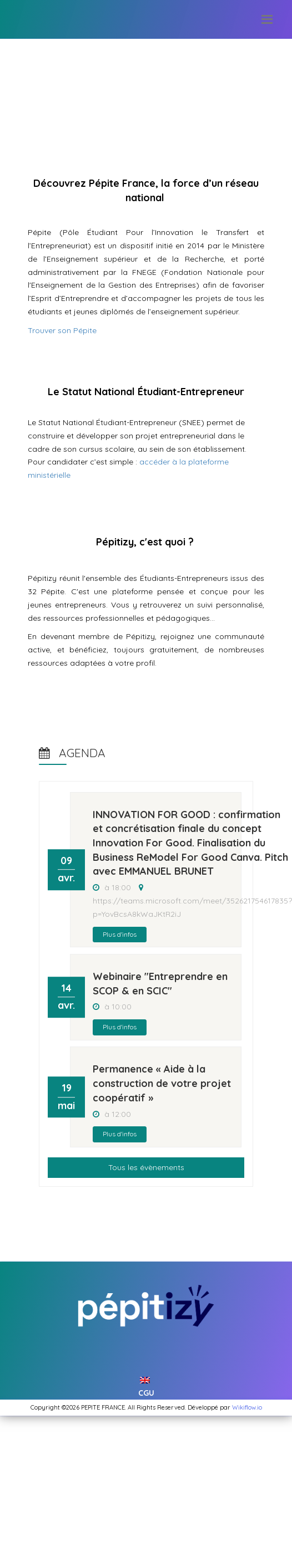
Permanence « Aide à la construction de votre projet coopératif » (162, 1083)
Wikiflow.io (247, 1407)
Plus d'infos (120, 934)
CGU (146, 1393)
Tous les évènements (146, 1167)
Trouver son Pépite (62, 330)
